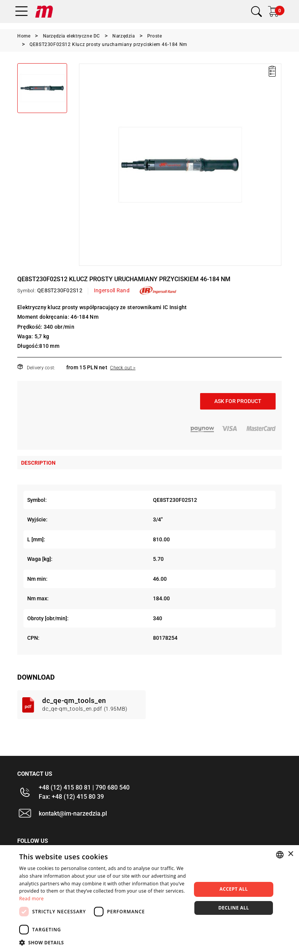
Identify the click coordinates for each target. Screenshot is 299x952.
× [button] (290, 854)
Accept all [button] (234, 889)
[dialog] (149, 898)
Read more (31, 898)
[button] (102, 942)
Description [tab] (38, 463)
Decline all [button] (234, 907)
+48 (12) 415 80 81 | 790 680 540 (84, 787)
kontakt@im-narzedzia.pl (73, 813)
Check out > (122, 367)
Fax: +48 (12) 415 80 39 (71, 796)
